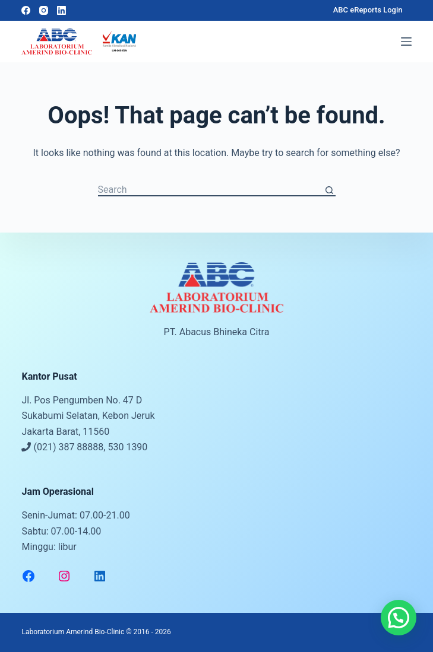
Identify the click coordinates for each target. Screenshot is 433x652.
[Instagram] (43, 10)
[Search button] (330, 190)
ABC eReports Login (368, 9)
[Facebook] (25, 10)
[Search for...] (211, 190)
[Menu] (406, 41)
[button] (398, 617)
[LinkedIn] (61, 10)
